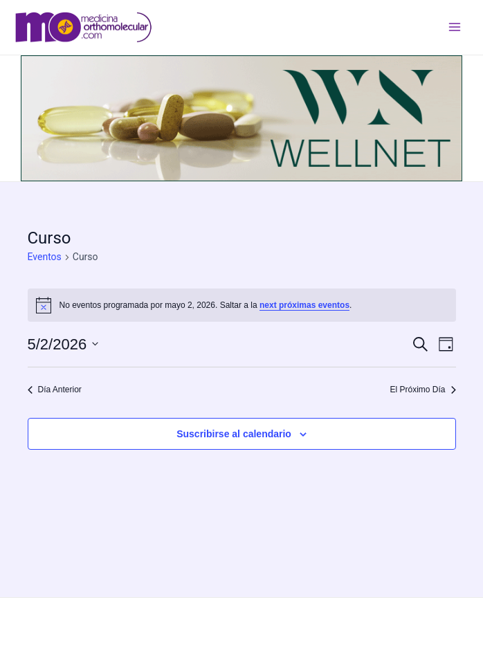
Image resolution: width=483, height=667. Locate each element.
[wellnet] (241, 117)
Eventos (45, 256)
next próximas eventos (304, 305)
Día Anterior (55, 389)
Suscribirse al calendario (233, 433)
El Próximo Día (422, 389)
